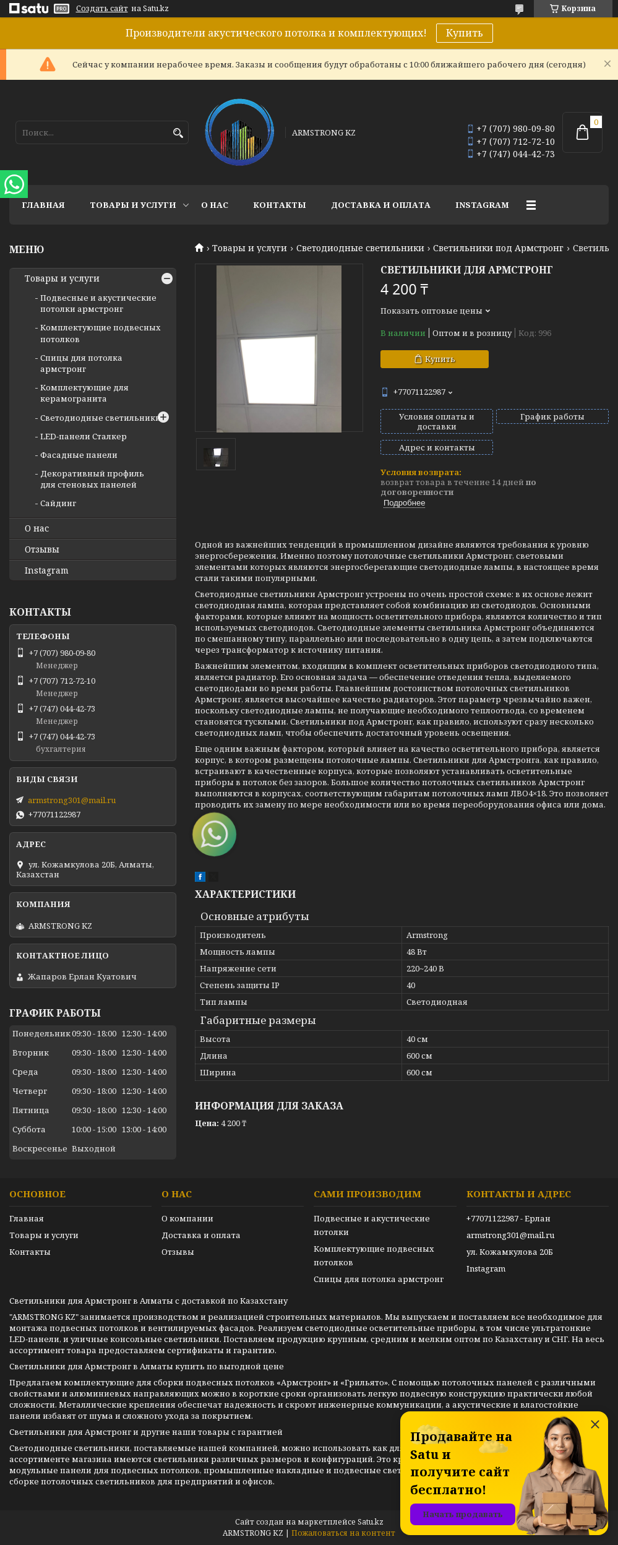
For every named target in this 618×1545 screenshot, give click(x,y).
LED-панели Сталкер (83, 436)
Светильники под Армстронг (498, 248)
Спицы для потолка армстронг (81, 363)
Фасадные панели (79, 454)
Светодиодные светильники (360, 248)
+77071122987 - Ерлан (508, 1218)
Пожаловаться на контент (343, 1533)
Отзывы (42, 549)
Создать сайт (102, 8)
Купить (464, 33)
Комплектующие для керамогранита (84, 393)
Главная (43, 204)
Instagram (482, 204)
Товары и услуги (133, 204)
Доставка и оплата (381, 204)
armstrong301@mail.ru (72, 800)
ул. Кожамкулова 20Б (509, 1251)
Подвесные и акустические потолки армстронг (98, 303)
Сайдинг (58, 503)
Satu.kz (371, 1522)
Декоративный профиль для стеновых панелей (92, 479)
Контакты (279, 204)
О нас (214, 204)
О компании (187, 1218)
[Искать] (178, 133)
